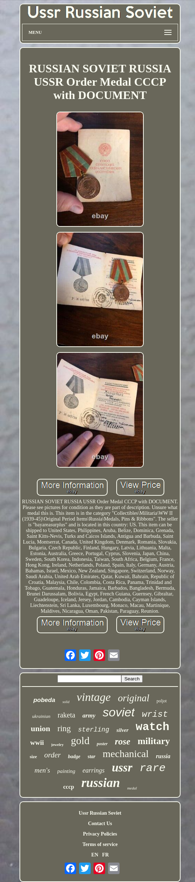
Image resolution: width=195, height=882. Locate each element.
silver (122, 730)
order (52, 755)
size (33, 756)
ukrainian (41, 716)
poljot (162, 700)
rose (122, 741)
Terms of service (99, 844)
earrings (94, 770)
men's (42, 770)
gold (80, 740)
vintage (93, 696)
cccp (68, 787)
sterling (93, 729)
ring (64, 728)
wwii (37, 742)
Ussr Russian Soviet (100, 813)
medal (132, 788)
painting (66, 771)
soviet (119, 712)
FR (105, 855)
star (92, 756)
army (88, 715)
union (40, 728)
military (154, 741)
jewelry (57, 744)
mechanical (125, 753)
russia (163, 756)
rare (153, 768)
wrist (155, 714)
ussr (122, 767)
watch (152, 727)
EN (94, 855)
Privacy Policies (100, 834)
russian (100, 783)
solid (65, 702)
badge (74, 756)
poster (102, 743)
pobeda (44, 700)
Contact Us (100, 823)
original (134, 698)
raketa (66, 715)
